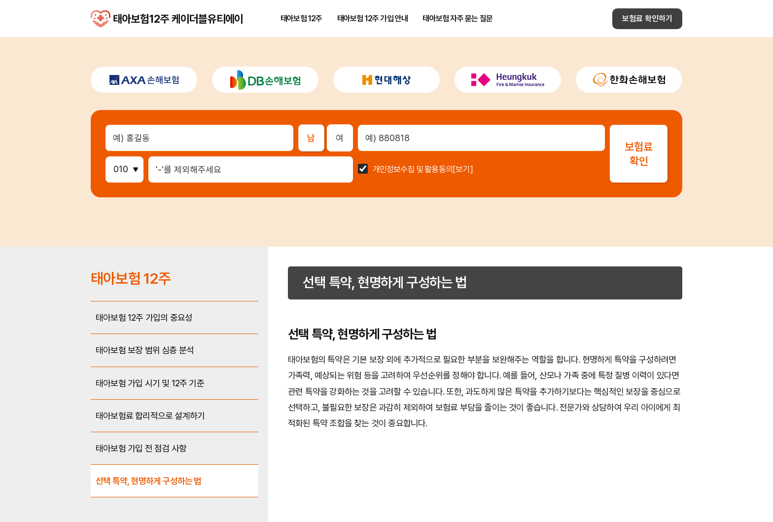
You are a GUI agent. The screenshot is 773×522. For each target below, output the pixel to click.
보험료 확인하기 (647, 18)
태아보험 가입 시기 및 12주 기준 (150, 383)
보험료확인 (639, 153)
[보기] (463, 169)
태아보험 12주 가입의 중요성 (144, 317)
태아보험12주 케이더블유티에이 (100, 19)
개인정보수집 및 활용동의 (413, 169)
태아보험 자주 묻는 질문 (457, 19)
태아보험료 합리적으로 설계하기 (150, 415)
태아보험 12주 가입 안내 (372, 19)
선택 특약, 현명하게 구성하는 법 (149, 481)
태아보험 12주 (301, 19)
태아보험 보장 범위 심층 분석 (145, 350)
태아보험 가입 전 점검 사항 (141, 448)
